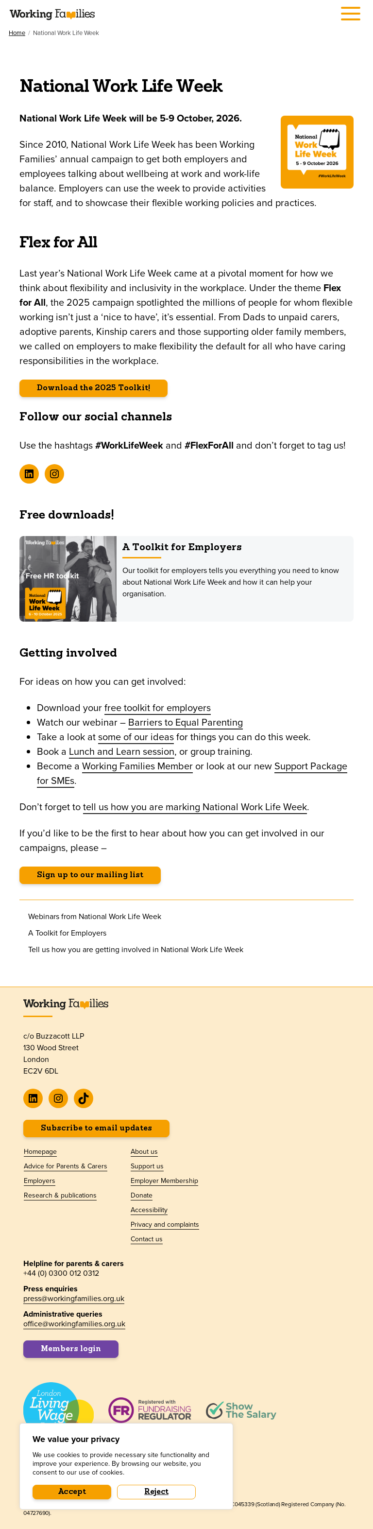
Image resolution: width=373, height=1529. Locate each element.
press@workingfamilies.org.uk (73, 1298)
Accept (72, 1492)
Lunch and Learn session (121, 751)
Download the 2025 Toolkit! (93, 388)
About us (144, 1152)
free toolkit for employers (157, 707)
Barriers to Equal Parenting (185, 722)
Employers (39, 1181)
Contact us (147, 1239)
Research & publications (60, 1195)
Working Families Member (137, 766)
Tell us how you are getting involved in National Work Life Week (135, 949)
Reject (156, 1492)
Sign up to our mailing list (90, 875)
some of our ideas (136, 737)
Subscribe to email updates (96, 1128)
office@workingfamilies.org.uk (74, 1323)
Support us (147, 1166)
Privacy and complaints (165, 1225)
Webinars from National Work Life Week (94, 916)
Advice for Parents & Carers (65, 1166)
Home (17, 33)
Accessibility (149, 1210)
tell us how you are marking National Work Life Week (195, 806)
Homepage (40, 1152)
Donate (142, 1195)
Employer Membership (164, 1181)
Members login (71, 1349)
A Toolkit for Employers (181, 548)
